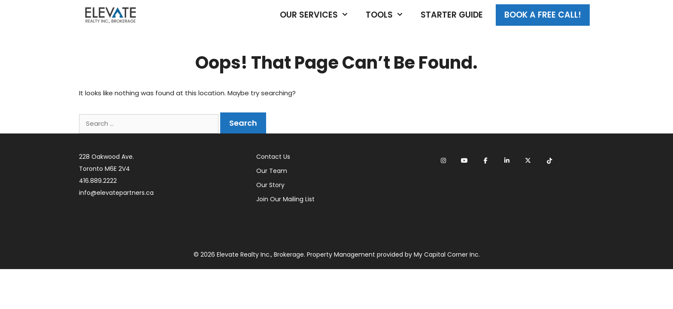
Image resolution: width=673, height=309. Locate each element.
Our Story (270, 185)
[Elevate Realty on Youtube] (464, 160)
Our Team (271, 171)
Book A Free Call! (542, 15)
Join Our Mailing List (285, 199)
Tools (389, 15)
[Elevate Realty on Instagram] (443, 160)
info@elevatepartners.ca (116, 192)
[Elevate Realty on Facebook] (485, 160)
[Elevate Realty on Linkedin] (506, 160)
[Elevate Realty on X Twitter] (527, 160)
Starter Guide (452, 15)
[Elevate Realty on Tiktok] (549, 160)
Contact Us (273, 156)
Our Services (318, 15)
